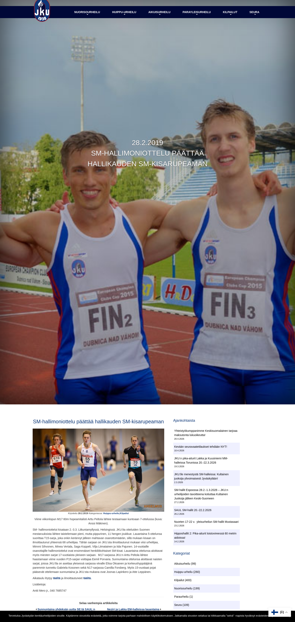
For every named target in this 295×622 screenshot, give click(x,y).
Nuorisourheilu (87, 16)
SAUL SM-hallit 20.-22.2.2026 (193, 510)
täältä (57, 586)
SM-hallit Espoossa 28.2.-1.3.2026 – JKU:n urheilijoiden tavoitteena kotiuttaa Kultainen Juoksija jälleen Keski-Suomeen (201, 495)
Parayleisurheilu (197, 16)
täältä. (87, 586)
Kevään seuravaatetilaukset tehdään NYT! (200, 447)
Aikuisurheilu (159, 16)
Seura (254, 16)
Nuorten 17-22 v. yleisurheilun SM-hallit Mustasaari (206, 522)
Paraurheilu (181, 598)
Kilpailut (230, 16)
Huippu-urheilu (124, 16)
